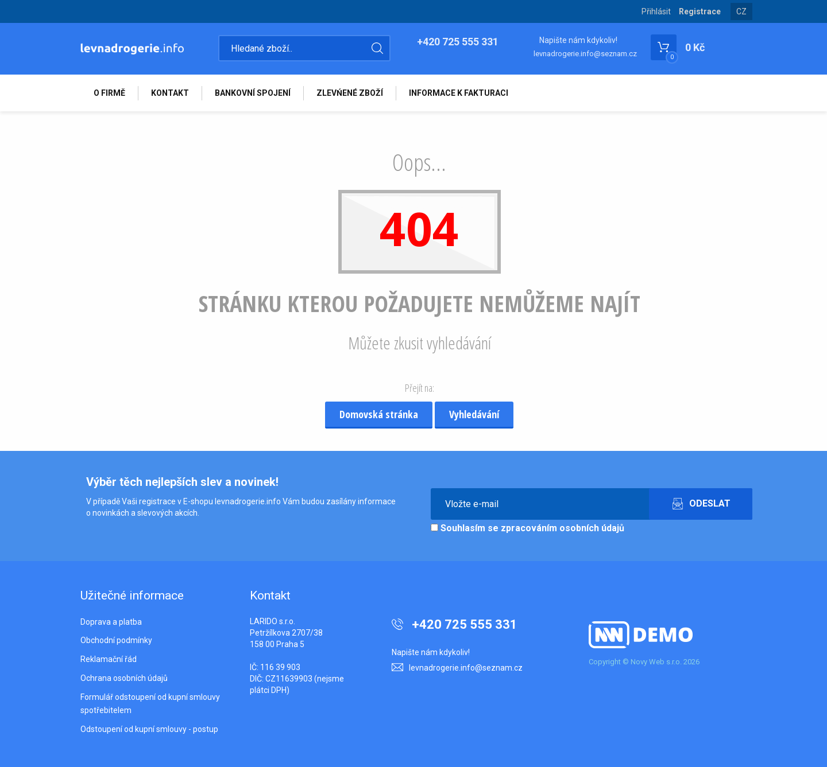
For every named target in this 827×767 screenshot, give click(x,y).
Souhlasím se (527, 528)
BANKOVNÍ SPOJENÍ (253, 93)
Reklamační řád (108, 659)
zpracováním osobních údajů (562, 528)
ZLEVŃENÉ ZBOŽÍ (349, 93)
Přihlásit (656, 11)
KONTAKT (170, 93)
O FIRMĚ (109, 93)
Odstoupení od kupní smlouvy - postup (149, 729)
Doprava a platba (111, 621)
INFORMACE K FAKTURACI (458, 93)
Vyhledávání (474, 414)
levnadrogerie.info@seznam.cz (585, 53)
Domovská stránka (378, 414)
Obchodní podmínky (116, 640)
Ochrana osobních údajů (124, 678)
